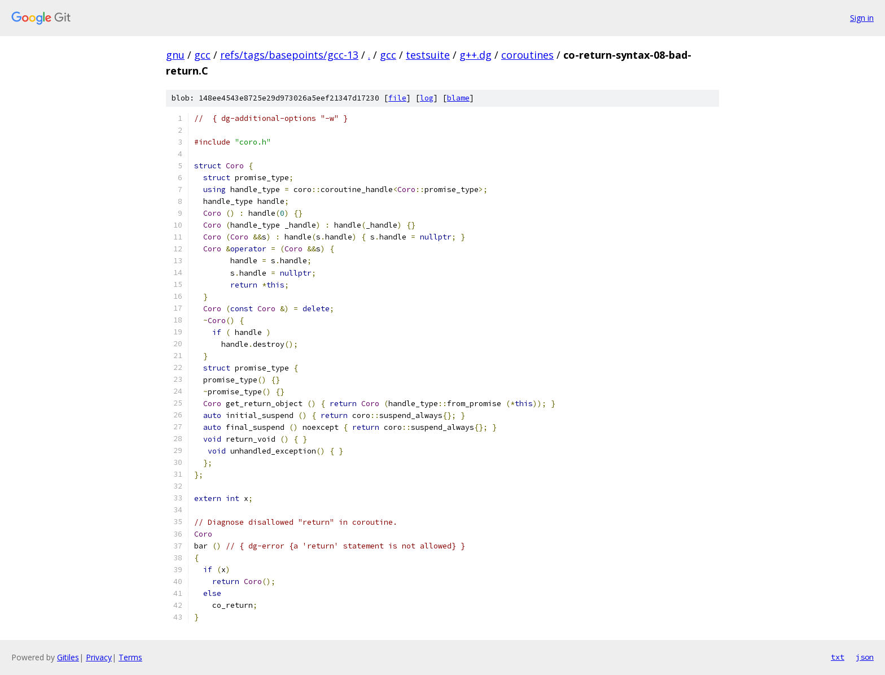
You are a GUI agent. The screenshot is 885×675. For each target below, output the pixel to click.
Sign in (862, 17)
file (397, 98)
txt (837, 657)
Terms (130, 657)
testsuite (428, 55)
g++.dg (475, 55)
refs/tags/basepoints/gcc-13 (289, 55)
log (426, 98)
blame (458, 98)
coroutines (527, 55)
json (865, 657)
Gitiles (68, 657)
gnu (175, 55)
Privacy (99, 657)
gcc (202, 55)
